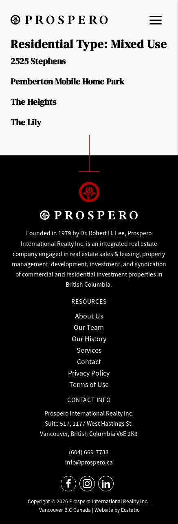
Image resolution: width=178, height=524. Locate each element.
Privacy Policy (89, 373)
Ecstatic (130, 509)
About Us (89, 316)
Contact (89, 361)
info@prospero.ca (89, 462)
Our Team (89, 327)
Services (89, 350)
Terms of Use (89, 384)
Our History (89, 338)
